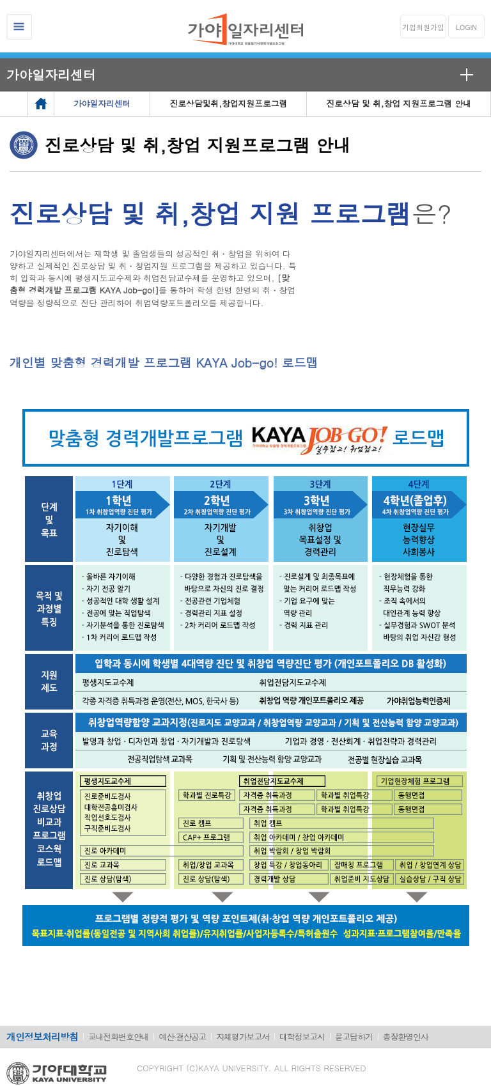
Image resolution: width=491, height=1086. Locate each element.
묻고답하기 (354, 1036)
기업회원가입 (423, 27)
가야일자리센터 (51, 74)
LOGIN (466, 27)
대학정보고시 (302, 1036)
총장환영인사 (405, 1036)
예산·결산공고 (182, 1036)
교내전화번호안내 (118, 1036)
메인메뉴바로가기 (0, 0)
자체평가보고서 (242, 1036)
